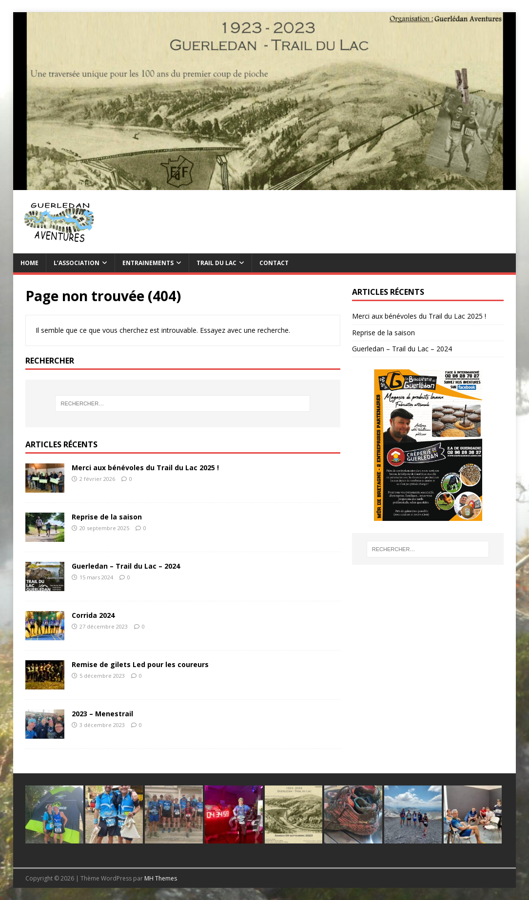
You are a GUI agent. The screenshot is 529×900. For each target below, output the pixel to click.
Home (29, 263)
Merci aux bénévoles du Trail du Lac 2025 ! (145, 467)
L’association (76, 263)
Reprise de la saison (107, 516)
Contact (274, 263)
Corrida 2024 (93, 615)
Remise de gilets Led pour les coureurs (140, 664)
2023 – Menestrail (102, 713)
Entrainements (148, 263)
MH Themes (160, 878)
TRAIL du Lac (216, 263)
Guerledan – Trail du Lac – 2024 (126, 566)
